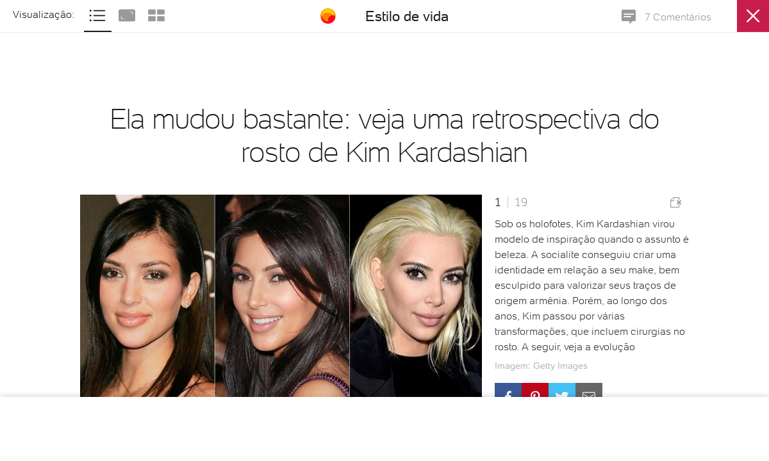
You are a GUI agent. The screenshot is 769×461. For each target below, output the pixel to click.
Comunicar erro (676, 202)
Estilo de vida (407, 16)
